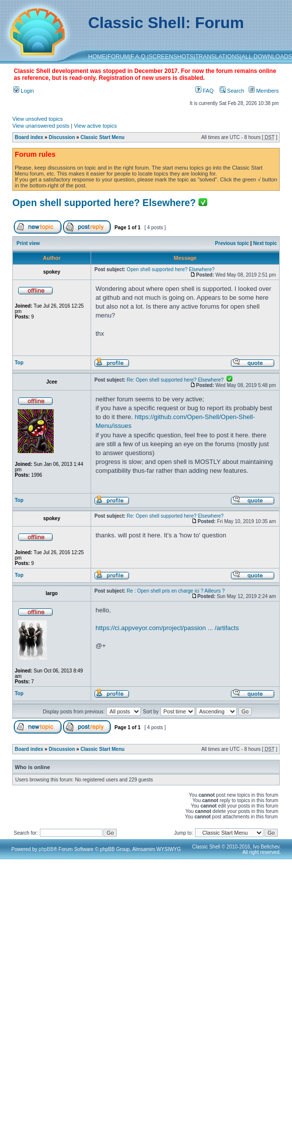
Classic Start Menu (102, 137)
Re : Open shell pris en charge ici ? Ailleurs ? (176, 591)
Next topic (265, 243)
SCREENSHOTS (171, 56)
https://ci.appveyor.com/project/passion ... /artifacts (167, 628)
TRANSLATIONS (217, 56)
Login (23, 91)
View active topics (95, 126)
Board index (29, 137)
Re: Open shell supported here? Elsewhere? (179, 380)
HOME (97, 56)
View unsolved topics (37, 119)
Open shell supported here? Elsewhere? (104, 202)
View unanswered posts (40, 126)
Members (264, 91)
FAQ (204, 91)
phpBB (46, 849)
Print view (28, 243)
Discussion (62, 137)
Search (232, 91)
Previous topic (232, 243)
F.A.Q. (138, 56)
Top (19, 362)
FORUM (118, 56)
